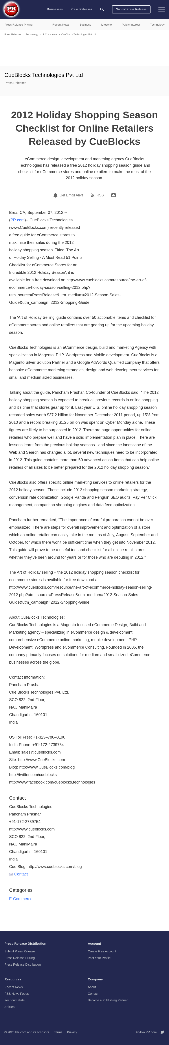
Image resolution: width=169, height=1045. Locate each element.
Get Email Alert (71, 195)
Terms (58, 1032)
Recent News (13, 987)
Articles (9, 1007)
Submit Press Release (131, 9)
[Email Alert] (56, 195)
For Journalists (14, 1000)
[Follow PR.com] (161, 1032)
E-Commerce (50, 34)
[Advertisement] (84, 51)
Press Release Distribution (22, 964)
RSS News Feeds (16, 993)
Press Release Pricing (19, 958)
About (92, 987)
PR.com (18, 220)
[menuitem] (102, 9)
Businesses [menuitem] (55, 9)
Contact (18, 874)
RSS (100, 195)
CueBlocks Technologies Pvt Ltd (78, 34)
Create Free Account (102, 951)
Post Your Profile (99, 958)
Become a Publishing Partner (108, 1000)
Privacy (72, 1032)
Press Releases (12, 34)
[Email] (113, 195)
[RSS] (93, 195)
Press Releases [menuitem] (81, 9)
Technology (32, 34)
